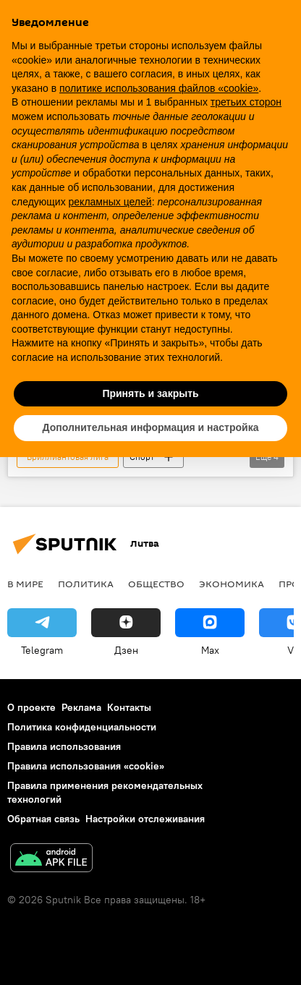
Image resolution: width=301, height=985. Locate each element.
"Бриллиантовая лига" (67, 456)
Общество (156, 583)
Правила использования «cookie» (85, 765)
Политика (86, 583)
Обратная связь (43, 818)
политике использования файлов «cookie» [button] (158, 88)
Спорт (142, 456)
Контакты (129, 707)
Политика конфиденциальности (81, 726)
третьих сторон (246, 102)
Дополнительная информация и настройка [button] (151, 427)
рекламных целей (110, 202)
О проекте (31, 707)
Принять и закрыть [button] (150, 393)
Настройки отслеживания (145, 818)
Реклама (81, 707)
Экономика (231, 583)
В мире (25, 583)
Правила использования (64, 746)
